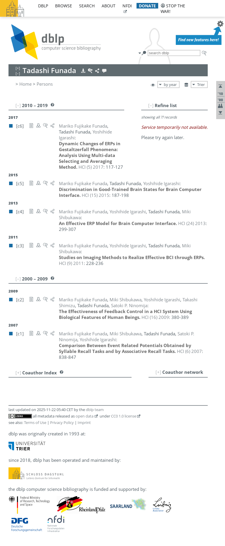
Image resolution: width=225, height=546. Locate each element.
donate (147, 6)
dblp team (95, 409)
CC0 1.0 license (123, 416)
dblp (43, 6)
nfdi (127, 6)
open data (84, 416)
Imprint (84, 422)
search (87, 6)
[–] (151, 105)
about (108, 6)
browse (63, 6)
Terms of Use (35, 422)
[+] (158, 372)
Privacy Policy (62, 422)
